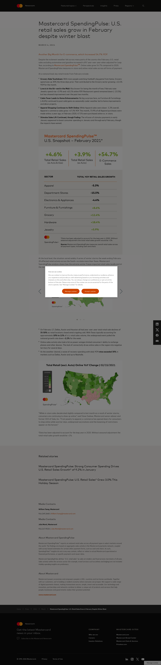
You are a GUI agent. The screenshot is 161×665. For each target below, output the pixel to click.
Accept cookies (90, 291)
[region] (81, 281)
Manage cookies (71, 291)
